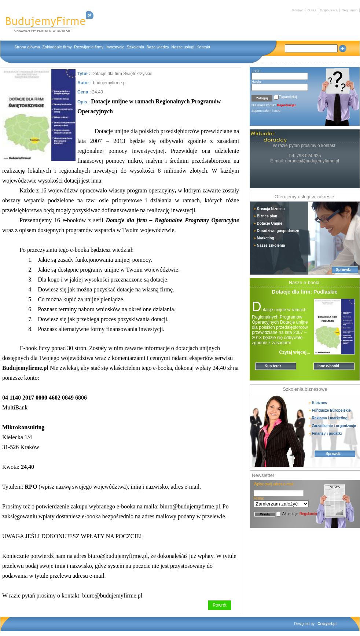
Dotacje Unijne (268, 223)
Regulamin (349, 10)
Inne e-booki (328, 366)
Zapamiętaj (288, 97)
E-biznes (321, 403)
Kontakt (298, 10)
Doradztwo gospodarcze (276, 231)
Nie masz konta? (273, 105)
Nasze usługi (182, 47)
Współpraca (329, 10)
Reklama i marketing (328, 418)
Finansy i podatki (325, 433)
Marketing (264, 238)
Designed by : (315, 624)
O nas (311, 10)
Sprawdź (343, 270)
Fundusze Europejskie (330, 410)
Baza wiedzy (157, 47)
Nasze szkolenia (269, 245)
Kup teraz (273, 366)
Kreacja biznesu (269, 209)
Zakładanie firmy (57, 47)
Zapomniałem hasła (265, 111)
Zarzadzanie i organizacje (332, 426)
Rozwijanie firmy (88, 47)
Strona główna (27, 47)
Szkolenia (135, 47)
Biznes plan (265, 216)
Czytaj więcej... (294, 352)
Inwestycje (115, 47)
